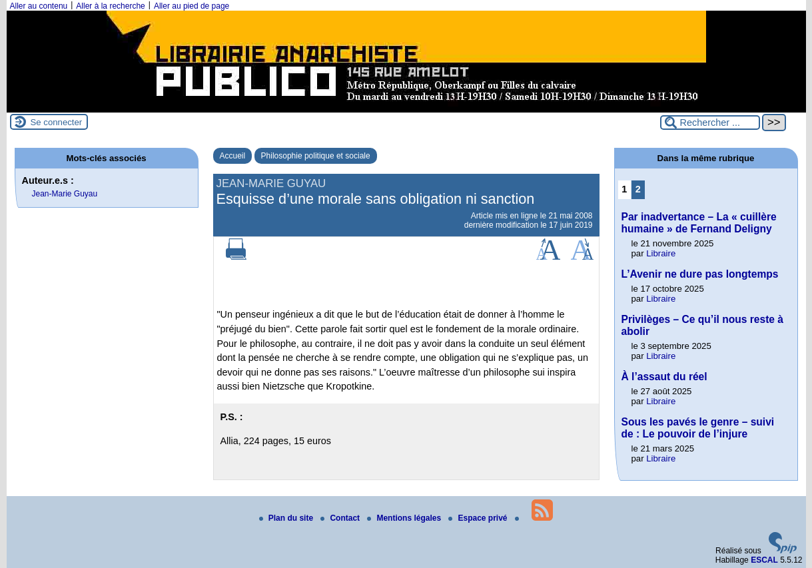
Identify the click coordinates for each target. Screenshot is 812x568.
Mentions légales (405, 518)
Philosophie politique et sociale (315, 155)
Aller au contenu (39, 6)
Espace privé (478, 518)
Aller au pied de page (191, 6)
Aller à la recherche (110, 6)
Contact (341, 518)
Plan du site (287, 518)
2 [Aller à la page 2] (638, 189)
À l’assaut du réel (664, 376)
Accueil (233, 155)
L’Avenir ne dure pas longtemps (700, 274)
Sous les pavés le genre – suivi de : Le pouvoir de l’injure (698, 427)
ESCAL (764, 560)
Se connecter (57, 122)
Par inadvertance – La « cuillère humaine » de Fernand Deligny (699, 222)
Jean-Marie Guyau (65, 193)
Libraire (660, 253)
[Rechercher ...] (710, 122)
